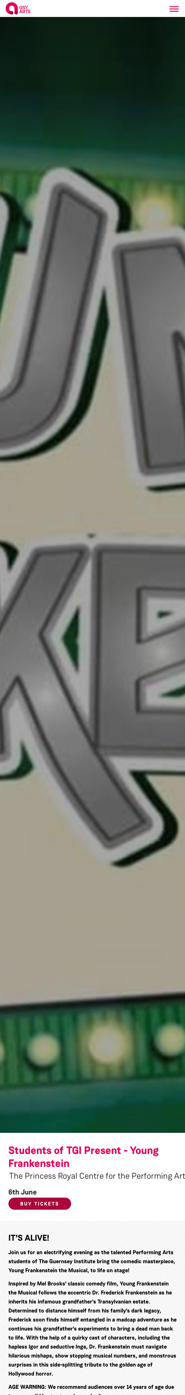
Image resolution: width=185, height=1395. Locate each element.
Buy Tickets (39, 1203)
